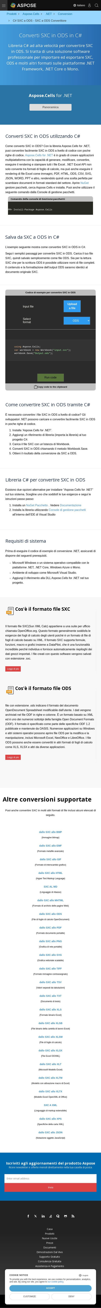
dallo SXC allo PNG (50, 941)
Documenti (49, 1247)
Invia (50, 1187)
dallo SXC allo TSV (50, 982)
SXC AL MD (50, 886)
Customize (29, 1296)
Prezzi (49, 1243)
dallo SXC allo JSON (50, 1132)
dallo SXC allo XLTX (50, 1091)
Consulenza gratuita (49, 1261)
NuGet (84, 182)
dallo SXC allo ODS (50, 914)
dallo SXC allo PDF (50, 927)
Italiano (79, 5)
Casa (50, 1229)
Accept (50, 1288)
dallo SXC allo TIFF (50, 968)
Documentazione (70, 505)
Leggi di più (13, 668)
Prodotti (49, 1233)
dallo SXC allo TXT (51, 995)
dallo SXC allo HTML (50, 873)
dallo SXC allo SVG (50, 955)
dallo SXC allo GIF (50, 859)
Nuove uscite (49, 1238)
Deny (71, 1296)
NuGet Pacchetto (37, 505)
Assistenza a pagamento (49, 1266)
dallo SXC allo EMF (50, 845)
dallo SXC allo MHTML (50, 900)
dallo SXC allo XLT (50, 1064)
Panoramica (50, 107)
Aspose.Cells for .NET (39, 155)
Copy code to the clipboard (52, 387)
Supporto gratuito (49, 1256)
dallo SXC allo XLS (50, 1009)
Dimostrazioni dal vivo (50, 1252)
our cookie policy (55, 1282)
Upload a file (72, 306)
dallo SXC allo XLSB (50, 1023)
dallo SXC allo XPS (50, 1118)
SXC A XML (50, 1105)
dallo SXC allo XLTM (50, 1077)
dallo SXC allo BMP (50, 832)
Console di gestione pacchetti (67, 509)
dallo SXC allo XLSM (50, 1036)
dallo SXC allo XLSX (50, 1050)
